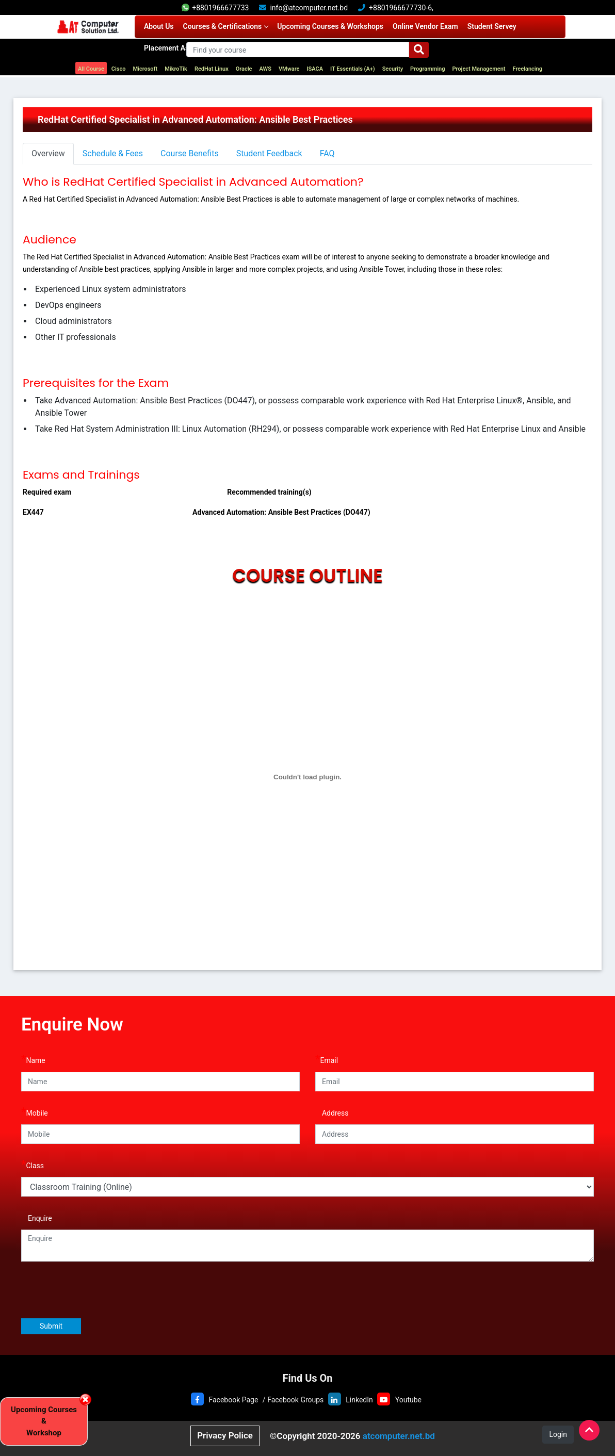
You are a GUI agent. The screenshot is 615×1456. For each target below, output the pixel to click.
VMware (289, 69)
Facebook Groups (295, 1400)
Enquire (36, 1216)
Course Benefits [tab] (189, 153)
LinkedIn (359, 1400)
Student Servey (491, 26)
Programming (427, 69)
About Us (159, 26)
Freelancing (528, 69)
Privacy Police (225, 1435)
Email (326, 1059)
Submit (51, 1326)
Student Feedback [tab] (269, 153)
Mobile (34, 1111)
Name (33, 1059)
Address (331, 1111)
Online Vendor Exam (425, 26)
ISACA (314, 69)
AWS (265, 69)
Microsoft (145, 69)
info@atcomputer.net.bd (309, 8)
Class (32, 1164)
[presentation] (99, 1289)
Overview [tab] (48, 153)
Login (558, 1434)
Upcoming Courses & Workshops (330, 26)
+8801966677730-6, (401, 8)
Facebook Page (233, 1400)
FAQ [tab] (327, 153)
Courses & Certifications (225, 26)
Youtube (408, 1400)
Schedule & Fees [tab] (113, 153)
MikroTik (176, 69)
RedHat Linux (212, 69)
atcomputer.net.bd (399, 1436)
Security (392, 69)
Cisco (118, 69)
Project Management (478, 69)
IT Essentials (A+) (352, 69)
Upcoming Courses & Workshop (44, 1421)
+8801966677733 (215, 8)
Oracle (244, 69)
